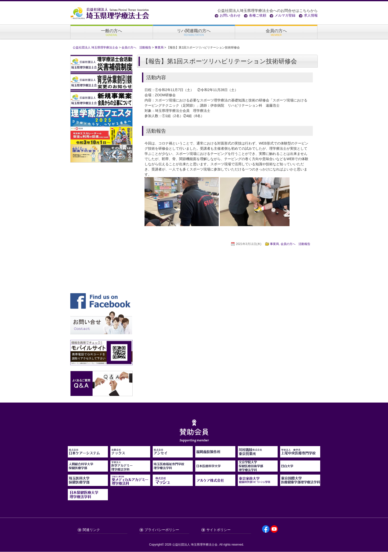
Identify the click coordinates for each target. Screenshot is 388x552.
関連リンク (91, 530)
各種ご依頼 (257, 15)
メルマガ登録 (285, 15)
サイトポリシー (218, 530)
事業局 (274, 244)
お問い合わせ (230, 15)
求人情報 (311, 15)
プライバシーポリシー (162, 530)
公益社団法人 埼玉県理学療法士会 (195, 545)
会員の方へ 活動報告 (295, 244)
